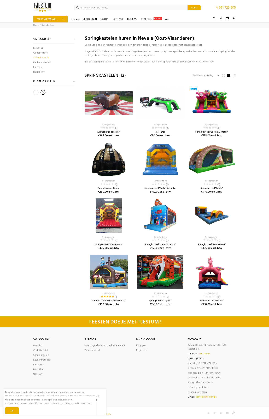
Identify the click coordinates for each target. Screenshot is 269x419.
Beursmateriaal (92, 350)
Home (36, 25)
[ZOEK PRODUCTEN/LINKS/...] (131, 7)
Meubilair (38, 48)
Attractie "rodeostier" (108, 132)
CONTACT (118, 19)
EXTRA (104, 19)
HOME (75, 19)
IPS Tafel (160, 132)
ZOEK (194, 8)
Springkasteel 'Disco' (108, 188)
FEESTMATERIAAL (47, 19)
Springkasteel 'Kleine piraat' (108, 244)
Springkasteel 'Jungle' (212, 188)
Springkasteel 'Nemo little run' (160, 244)
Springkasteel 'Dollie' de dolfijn (160, 188)
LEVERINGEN (90, 19)
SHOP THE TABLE (151, 19)
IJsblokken (38, 72)
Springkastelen (48, 25)
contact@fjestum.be (206, 397)
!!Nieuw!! (37, 374)
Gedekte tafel (40, 53)
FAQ (166, 19)
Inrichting (38, 67)
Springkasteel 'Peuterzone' (212, 244)
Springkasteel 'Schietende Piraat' (109, 301)
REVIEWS (132, 19)
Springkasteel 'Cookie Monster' (211, 132)
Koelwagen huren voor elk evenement (105, 345)
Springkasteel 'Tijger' (160, 301)
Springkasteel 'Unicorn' (212, 301)
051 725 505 (227, 7)
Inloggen (141, 345)
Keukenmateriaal (42, 62)
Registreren (142, 350)
